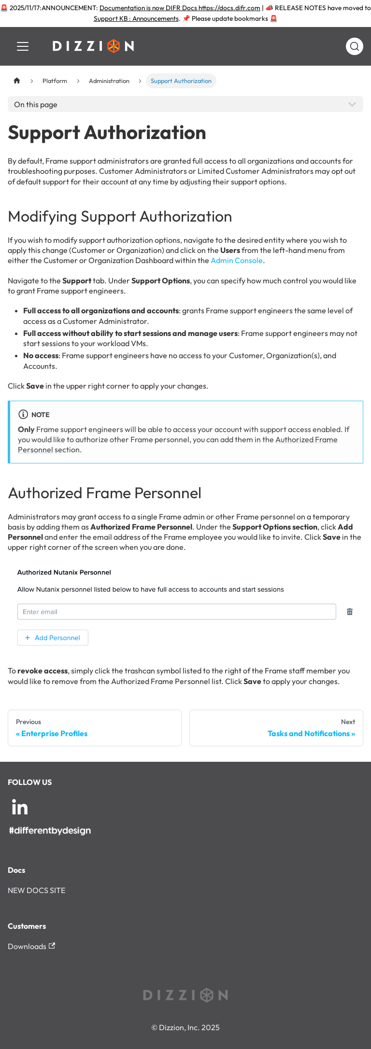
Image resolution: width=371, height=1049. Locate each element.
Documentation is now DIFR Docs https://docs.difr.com (180, 7)
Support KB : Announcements (136, 18)
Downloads (31, 946)
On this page (35, 104)
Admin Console (237, 260)
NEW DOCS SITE (36, 890)
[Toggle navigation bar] (22, 46)
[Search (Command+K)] (354, 46)
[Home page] (17, 80)
